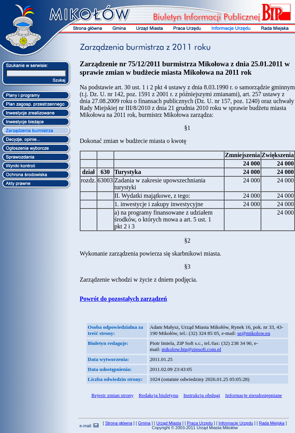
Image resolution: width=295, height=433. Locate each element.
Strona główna (118, 423)
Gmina (144, 423)
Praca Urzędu (200, 423)
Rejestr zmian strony (112, 395)
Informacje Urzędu (236, 423)
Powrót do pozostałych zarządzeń (123, 298)
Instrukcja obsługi (202, 395)
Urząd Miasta (168, 423)
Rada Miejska (272, 423)
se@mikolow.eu (253, 333)
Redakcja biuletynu (158, 395)
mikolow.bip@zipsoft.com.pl (191, 349)
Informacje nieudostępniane (253, 395)
